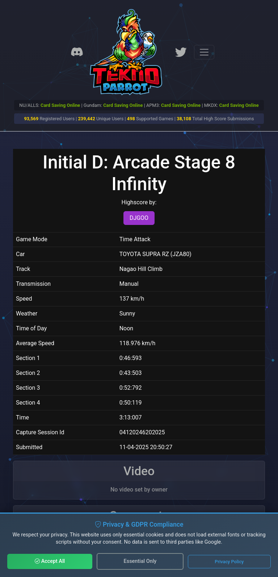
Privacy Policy (229, 561)
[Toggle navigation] (204, 52)
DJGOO (139, 217)
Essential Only (140, 561)
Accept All (50, 561)
